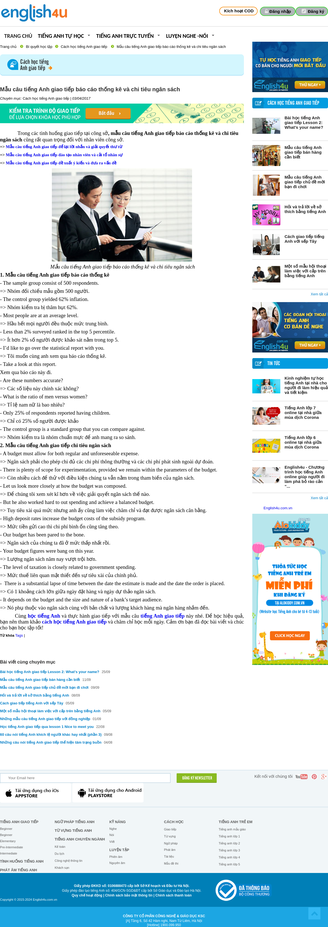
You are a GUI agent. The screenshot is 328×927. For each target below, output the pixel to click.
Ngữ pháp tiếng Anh (74, 822)
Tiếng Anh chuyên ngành (80, 839)
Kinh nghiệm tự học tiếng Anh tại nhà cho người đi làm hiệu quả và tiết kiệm (306, 385)
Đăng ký (316, 11)
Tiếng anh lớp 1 (229, 836)
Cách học (174, 822)
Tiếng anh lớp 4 (229, 857)
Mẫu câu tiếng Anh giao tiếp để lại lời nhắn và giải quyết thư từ (64, 146)
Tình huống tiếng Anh (21, 861)
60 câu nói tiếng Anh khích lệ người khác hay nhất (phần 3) (50, 734)
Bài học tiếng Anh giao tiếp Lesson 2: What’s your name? (304, 122)
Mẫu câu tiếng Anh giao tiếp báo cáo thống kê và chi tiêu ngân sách (171, 47)
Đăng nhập (280, 11)
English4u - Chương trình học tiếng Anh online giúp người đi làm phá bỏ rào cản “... (305, 477)
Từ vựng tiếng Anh (73, 830)
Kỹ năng (117, 822)
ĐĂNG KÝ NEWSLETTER (197, 778)
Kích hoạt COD (239, 10)
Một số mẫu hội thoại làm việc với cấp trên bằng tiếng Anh (305, 271)
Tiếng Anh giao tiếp (19, 822)
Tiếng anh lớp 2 (229, 843)
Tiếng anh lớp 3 (229, 850)
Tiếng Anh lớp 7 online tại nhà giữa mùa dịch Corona (303, 412)
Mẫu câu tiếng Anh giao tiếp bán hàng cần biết (303, 152)
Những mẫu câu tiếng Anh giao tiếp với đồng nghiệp (45, 719)
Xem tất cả (319, 294)
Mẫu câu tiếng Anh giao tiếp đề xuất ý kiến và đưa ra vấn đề (61, 163)
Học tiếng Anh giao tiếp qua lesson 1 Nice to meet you (47, 727)
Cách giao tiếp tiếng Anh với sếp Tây (304, 239)
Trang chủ (18, 36)
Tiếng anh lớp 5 (229, 864)
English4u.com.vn (278, 508)
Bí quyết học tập (39, 47)
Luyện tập (119, 850)
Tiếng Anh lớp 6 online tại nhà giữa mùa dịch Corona (303, 442)
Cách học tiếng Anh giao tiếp (84, 47)
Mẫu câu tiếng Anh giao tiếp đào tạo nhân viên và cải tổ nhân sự (64, 155)
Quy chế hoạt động (87, 895)
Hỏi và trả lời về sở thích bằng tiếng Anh (305, 209)
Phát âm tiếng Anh (18, 870)
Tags (19, 635)
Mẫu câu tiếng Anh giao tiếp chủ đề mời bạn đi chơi (305, 182)
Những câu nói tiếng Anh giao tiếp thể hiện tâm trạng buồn (51, 742)
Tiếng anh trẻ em (235, 822)
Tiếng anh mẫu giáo (232, 829)
